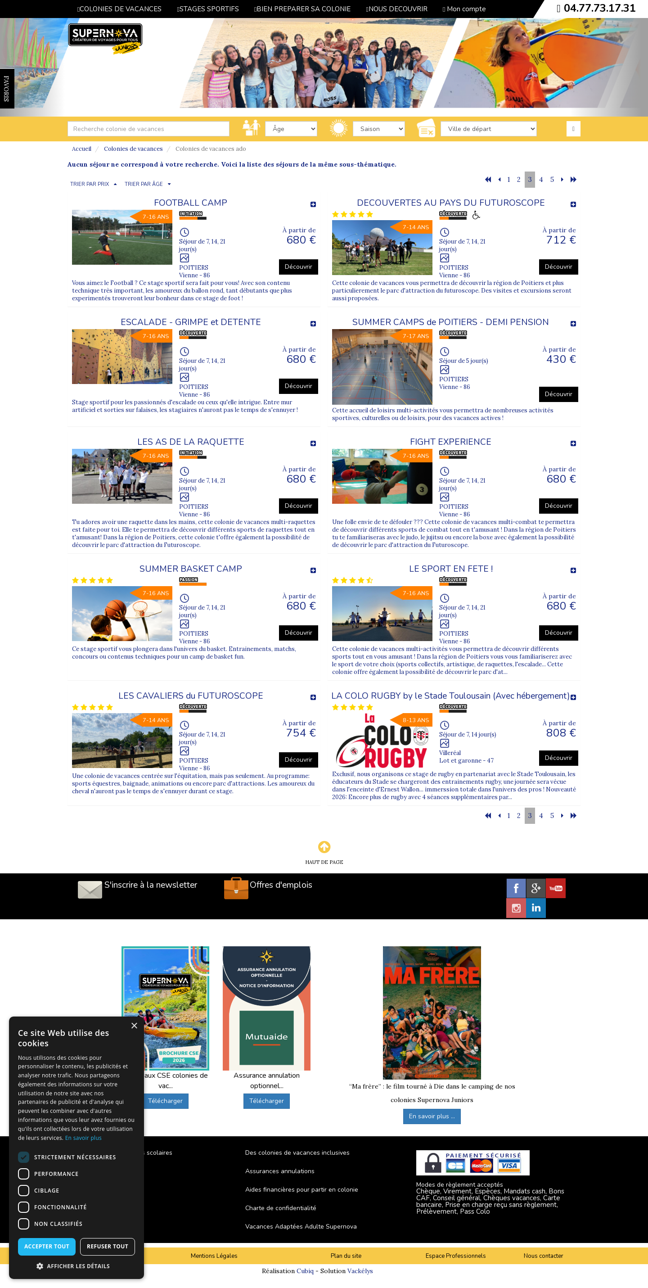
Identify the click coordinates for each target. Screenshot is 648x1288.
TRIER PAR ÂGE (144, 184)
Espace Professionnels (456, 1256)
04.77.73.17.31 (600, 8)
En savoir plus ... (432, 1116)
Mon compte (464, 9)
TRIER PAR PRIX (89, 184)
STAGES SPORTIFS (207, 9)
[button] (76, 1265)
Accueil (81, 149)
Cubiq (305, 1271)
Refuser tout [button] (107, 1246)
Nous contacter (543, 1256)
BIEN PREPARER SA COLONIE (302, 9)
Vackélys (360, 1271)
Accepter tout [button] (46, 1246)
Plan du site (346, 1256)
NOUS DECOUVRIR (396, 9)
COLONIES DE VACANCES (119, 9)
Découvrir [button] (298, 266)
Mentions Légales (214, 1256)
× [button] (133, 1026)
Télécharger (165, 1101)
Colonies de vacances (133, 149)
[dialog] (76, 1148)
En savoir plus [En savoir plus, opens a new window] (83, 1138)
